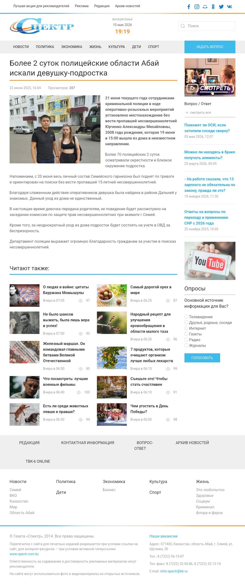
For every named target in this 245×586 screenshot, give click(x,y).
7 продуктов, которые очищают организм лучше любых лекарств (151, 355)
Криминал (205, 507)
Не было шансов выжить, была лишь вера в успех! (66, 320)
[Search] (206, 26)
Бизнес (109, 490)
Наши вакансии (163, 536)
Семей (15, 490)
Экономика (114, 481)
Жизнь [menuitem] (95, 47)
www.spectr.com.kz (24, 554)
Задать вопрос (209, 47)
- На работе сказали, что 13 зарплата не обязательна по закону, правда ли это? (209, 185)
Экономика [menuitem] (71, 47)
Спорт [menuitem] (153, 47)
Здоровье (204, 495)
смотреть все (197, 112)
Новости (18, 481)
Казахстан (19, 501)
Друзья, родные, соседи (208, 322)
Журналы (195, 345)
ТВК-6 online (38, 461)
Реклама (82, 6)
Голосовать (202, 358)
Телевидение (198, 317)
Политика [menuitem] (45, 47)
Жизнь (202, 481)
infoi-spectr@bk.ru (174, 571)
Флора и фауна (209, 513)
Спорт (155, 492)
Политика (65, 481)
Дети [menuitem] (136, 47)
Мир (13, 507)
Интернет (195, 328)
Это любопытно (210, 490)
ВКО (13, 495)
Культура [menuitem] (116, 47)
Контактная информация (87, 443)
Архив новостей (127, 6)
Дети (61, 492)
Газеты (193, 334)
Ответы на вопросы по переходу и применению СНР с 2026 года (206, 218)
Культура (158, 481)
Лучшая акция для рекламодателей (41, 6)
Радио (192, 340)
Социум (203, 501)
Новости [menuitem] (21, 47)
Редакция (102, 6)
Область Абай (22, 513)
